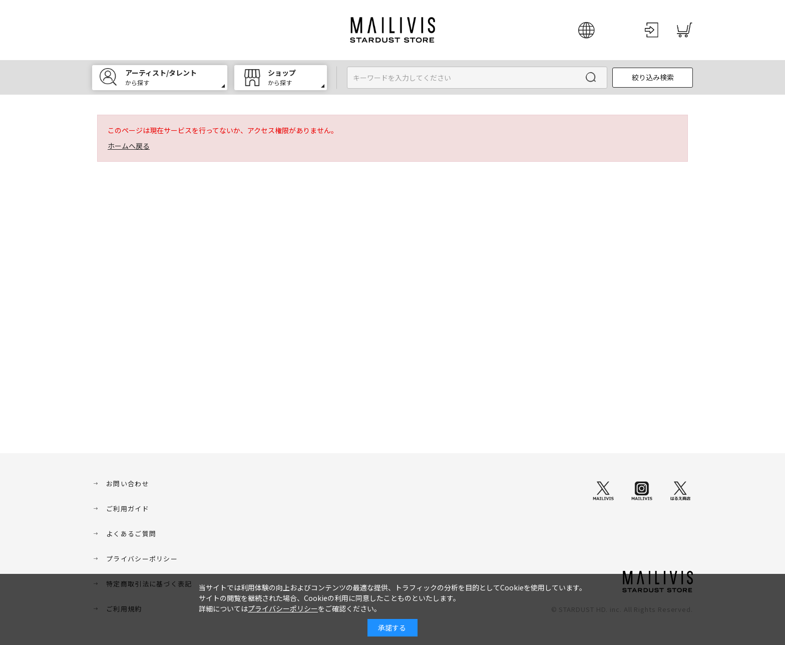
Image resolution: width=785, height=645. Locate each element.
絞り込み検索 (653, 77)
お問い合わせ (127, 483)
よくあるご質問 (131, 533)
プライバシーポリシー (142, 558)
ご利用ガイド (127, 508)
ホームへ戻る (129, 146)
